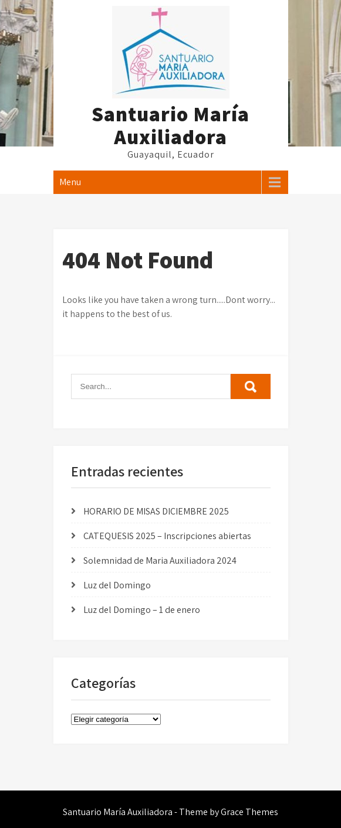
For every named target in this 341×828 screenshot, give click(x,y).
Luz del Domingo (117, 585)
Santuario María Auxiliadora (170, 125)
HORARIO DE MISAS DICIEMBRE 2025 (156, 511)
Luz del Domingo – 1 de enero (141, 610)
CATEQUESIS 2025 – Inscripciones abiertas (167, 536)
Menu (70, 182)
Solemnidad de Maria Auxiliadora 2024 (160, 560)
